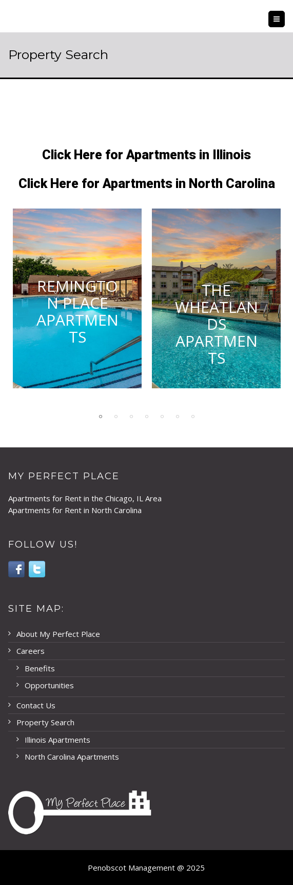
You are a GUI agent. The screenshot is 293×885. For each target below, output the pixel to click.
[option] (77, 306)
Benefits (40, 668)
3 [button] (131, 416)
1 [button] (100, 416)
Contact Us (35, 705)
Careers (30, 651)
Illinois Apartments (57, 740)
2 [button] (116, 416)
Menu (284, 19)
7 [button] (193, 416)
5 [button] (162, 416)
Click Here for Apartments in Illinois (146, 154)
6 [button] (177, 416)
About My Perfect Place (58, 634)
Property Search (45, 722)
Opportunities (49, 685)
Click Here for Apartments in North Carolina (146, 183)
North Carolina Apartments (72, 756)
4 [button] (147, 416)
